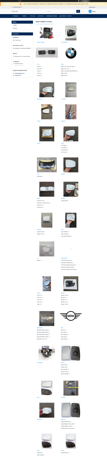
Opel (38, 302)
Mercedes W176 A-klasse (83, 235)
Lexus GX (39, 239)
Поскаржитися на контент (50, 454)
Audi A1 (80, 48)
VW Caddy (39, 399)
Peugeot (60, 302)
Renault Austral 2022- (41, 326)
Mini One (39, 270)
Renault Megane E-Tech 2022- (43, 329)
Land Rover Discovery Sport (84, 206)
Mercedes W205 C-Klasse (84, 242)
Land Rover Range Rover (83, 201)
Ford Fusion (39, 144)
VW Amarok (39, 394)
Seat (59, 324)
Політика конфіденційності (62, 454)
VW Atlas (39, 427)
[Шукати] (78, 11)
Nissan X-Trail (81, 276)
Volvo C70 (60, 394)
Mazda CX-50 (61, 244)
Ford (38, 135)
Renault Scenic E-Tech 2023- (43, 333)
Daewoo (60, 113)
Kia (58, 197)
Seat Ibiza (60, 331)
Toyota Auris (81, 360)
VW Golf (39, 429)
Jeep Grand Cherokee (42, 203)
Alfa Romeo (61, 42)
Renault (39, 324)
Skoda (79, 324)
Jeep (38, 197)
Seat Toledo (60, 333)
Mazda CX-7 (60, 239)
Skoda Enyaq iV (81, 326)
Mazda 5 (60, 237)
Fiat (59, 135)
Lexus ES (39, 237)
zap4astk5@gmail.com (19, 73)
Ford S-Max (39, 139)
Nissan (80, 267)
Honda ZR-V (40, 175)
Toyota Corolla (81, 366)
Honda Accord (40, 168)
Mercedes (80, 233)
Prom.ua (60, 451)
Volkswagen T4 (40, 392)
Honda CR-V (40, 172)
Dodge (80, 113)
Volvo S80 (60, 401)
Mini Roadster (40, 279)
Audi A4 (80, 53)
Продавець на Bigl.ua (53, 452)
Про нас (32, 16)
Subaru (39, 355)
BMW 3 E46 (39, 89)
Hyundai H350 (61, 168)
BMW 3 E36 (39, 87)
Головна (15, 16)
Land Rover (81, 197)
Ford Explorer (40, 141)
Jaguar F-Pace (81, 170)
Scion (59, 425)
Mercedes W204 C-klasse (83, 239)
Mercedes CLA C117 (82, 244)
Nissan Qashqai (81, 279)
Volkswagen (40, 390)
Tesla (59, 355)
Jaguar (80, 166)
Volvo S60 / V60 (61, 399)
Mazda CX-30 (61, 235)
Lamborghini (81, 390)
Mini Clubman (40, 274)
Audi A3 (80, 51)
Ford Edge (39, 137)
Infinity (80, 135)
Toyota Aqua (81, 362)
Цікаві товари (40, 42)
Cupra (38, 113)
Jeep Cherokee (40, 199)
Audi (79, 42)
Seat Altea (60, 326)
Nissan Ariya (81, 270)
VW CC (38, 401)
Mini (38, 267)
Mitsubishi (60, 267)
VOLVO (59, 390)
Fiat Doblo (60, 137)
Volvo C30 (60, 392)
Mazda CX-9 (60, 242)
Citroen (80, 77)
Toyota (80, 355)
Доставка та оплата (65, 16)
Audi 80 (79, 44)
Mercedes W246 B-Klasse (83, 237)
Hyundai (60, 166)
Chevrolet (60, 77)
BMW (38, 77)
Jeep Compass (40, 201)
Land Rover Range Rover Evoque (85, 208)
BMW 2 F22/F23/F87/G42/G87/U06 (44, 83)
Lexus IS (39, 244)
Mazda (59, 233)
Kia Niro (59, 199)
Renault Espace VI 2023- (42, 331)
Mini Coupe (39, 276)
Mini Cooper (39, 272)
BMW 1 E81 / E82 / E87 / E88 (43, 79)
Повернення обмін (51, 16)
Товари (24, 16)
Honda (38, 166)
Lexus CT (39, 235)
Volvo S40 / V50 (61, 397)
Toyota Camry (81, 364)
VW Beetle (39, 397)
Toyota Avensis (81, 357)
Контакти (40, 16)
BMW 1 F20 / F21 (41, 81)
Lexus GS (39, 242)
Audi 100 (80, 46)
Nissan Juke (81, 272)
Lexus (38, 233)
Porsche (80, 302)
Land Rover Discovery (83, 199)
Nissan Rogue (81, 274)
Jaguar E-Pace (81, 168)
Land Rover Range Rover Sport (85, 203)
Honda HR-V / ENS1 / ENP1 (43, 170)
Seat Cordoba (61, 329)
